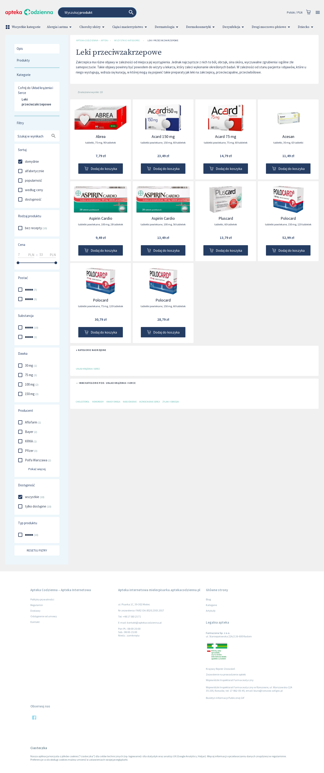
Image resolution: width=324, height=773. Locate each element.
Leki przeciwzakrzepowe (163, 40)
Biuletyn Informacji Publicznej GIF (225, 698)
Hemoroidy (98, 401)
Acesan (288, 136)
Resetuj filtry (36, 550)
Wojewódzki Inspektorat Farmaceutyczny (230, 680)
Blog (208, 599)
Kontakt (35, 622)
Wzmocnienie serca (149, 401)
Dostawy (35, 610)
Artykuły (211, 610)
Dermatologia (167, 27)
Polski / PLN (294, 12)
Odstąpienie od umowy (43, 616)
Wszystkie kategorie (23, 27)
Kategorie (211, 605)
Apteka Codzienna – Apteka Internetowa (91, 40)
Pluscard (225, 218)
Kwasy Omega (113, 401)
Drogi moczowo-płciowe (271, 27)
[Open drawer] (317, 12)
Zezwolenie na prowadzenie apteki (226, 674)
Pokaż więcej (37, 469)
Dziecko (306, 27)
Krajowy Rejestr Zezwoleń (220, 668)
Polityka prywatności (42, 599)
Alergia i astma (60, 27)
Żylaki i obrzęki (170, 401)
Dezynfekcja (234, 27)
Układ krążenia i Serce (88, 368)
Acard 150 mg (163, 136)
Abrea (101, 136)
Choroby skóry (93, 27)
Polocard (288, 218)
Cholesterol (82, 401)
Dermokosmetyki (201, 27)
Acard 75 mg (225, 136)
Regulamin (36, 605)
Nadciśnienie (130, 401)
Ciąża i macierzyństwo (130, 27)
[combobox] (130, 12)
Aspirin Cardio (100, 218)
